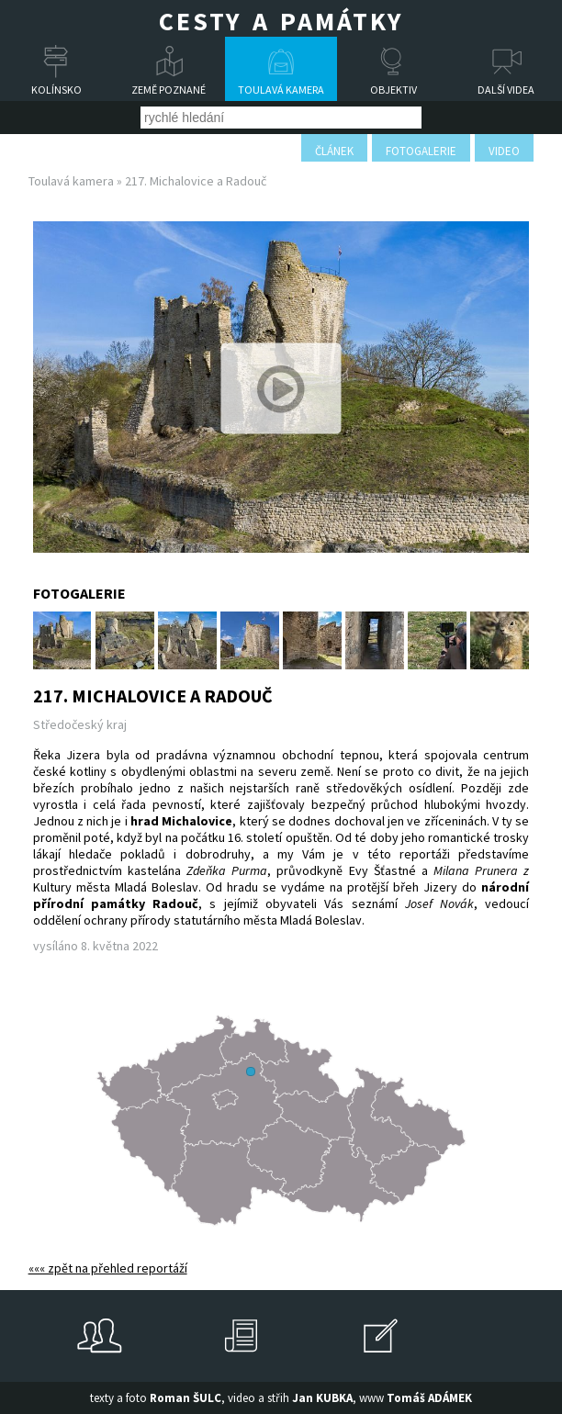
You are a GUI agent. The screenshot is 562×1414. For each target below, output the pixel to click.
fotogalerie (421, 151)
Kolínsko (56, 89)
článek (334, 151)
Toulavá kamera (281, 89)
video (504, 151)
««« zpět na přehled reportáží (107, 1268)
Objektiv (393, 89)
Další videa (506, 89)
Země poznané (168, 89)
